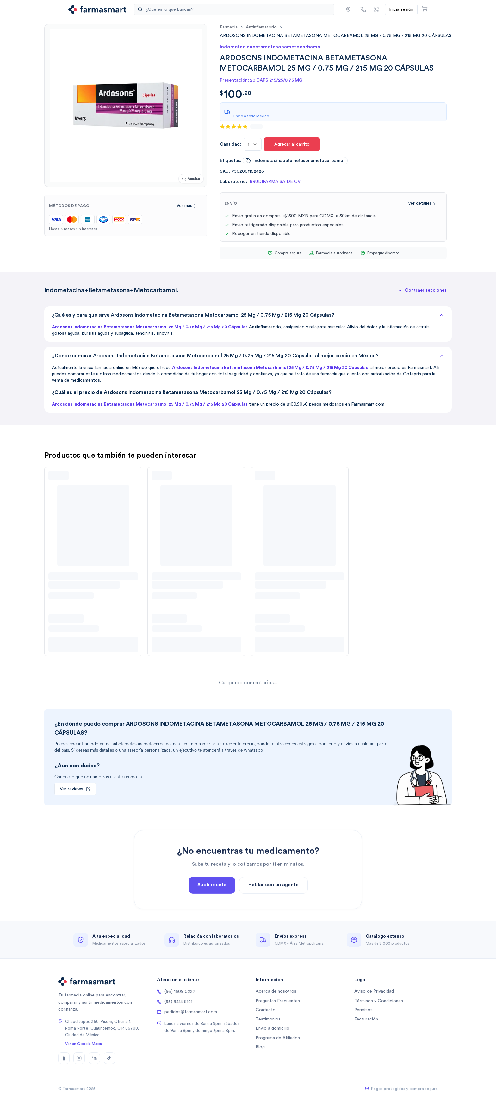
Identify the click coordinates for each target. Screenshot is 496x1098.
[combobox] (253, 144)
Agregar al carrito (292, 144)
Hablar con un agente (273, 907)
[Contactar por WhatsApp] (376, 9)
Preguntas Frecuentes (278, 1001)
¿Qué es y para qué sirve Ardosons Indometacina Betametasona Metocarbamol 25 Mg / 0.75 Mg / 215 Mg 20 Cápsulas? (248, 315)
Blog (260, 1047)
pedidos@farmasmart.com (187, 1012)
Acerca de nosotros (276, 991)
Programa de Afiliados (278, 1038)
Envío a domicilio (272, 1028)
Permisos (363, 1010)
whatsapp (253, 750)
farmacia (229, 27)
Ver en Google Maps (83, 1043)
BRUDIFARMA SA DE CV (275, 181)
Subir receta (211, 907)
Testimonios (268, 1019)
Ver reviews (75, 788)
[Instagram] (79, 1058)
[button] (348, 9)
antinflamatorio (261, 27)
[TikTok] (109, 1058)
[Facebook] (64, 1058)
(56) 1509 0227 (176, 991)
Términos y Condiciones (378, 1001)
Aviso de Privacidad (374, 991)
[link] (335, 35)
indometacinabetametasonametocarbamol (295, 160)
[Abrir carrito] (424, 8)
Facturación (366, 1019)
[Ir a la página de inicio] (97, 9)
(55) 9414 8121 (174, 1002)
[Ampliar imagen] (191, 179)
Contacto (266, 1010)
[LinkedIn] (94, 1058)
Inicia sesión (401, 9)
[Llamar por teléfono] (363, 9)
